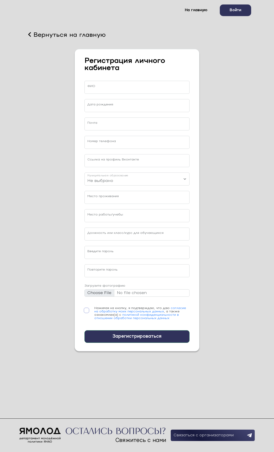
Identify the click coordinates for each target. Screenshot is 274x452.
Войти (235, 10)
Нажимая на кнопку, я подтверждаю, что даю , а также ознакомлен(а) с (140, 313)
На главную (196, 10)
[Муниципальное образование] (137, 179)
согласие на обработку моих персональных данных (140, 310)
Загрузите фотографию (104, 286)
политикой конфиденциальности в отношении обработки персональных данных (136, 316)
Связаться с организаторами (213, 435)
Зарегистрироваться (137, 336)
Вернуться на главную (67, 34)
